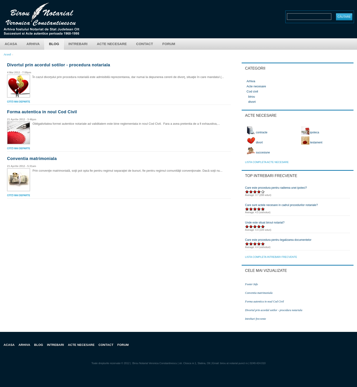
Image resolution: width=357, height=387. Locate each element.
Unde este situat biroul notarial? (265, 222)
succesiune (258, 152)
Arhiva (32, 44)
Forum (168, 44)
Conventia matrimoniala (32, 158)
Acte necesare (112, 44)
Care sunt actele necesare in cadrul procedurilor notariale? (281, 205)
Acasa (11, 44)
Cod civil (252, 91)
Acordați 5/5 (263, 191)
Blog (54, 44)
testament (311, 142)
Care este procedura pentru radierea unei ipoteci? (276, 187)
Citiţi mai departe (18, 101)
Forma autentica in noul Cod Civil (42, 112)
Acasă (7, 54)
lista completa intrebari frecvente (271, 257)
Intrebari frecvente (255, 318)
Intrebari (78, 44)
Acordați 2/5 (251, 191)
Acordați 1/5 (247, 191)
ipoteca (310, 132)
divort (252, 101)
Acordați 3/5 (255, 191)
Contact (144, 44)
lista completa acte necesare (267, 162)
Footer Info (251, 284)
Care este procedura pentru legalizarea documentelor (278, 239)
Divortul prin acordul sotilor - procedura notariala (58, 65)
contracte (257, 132)
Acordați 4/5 (259, 191)
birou (251, 96)
